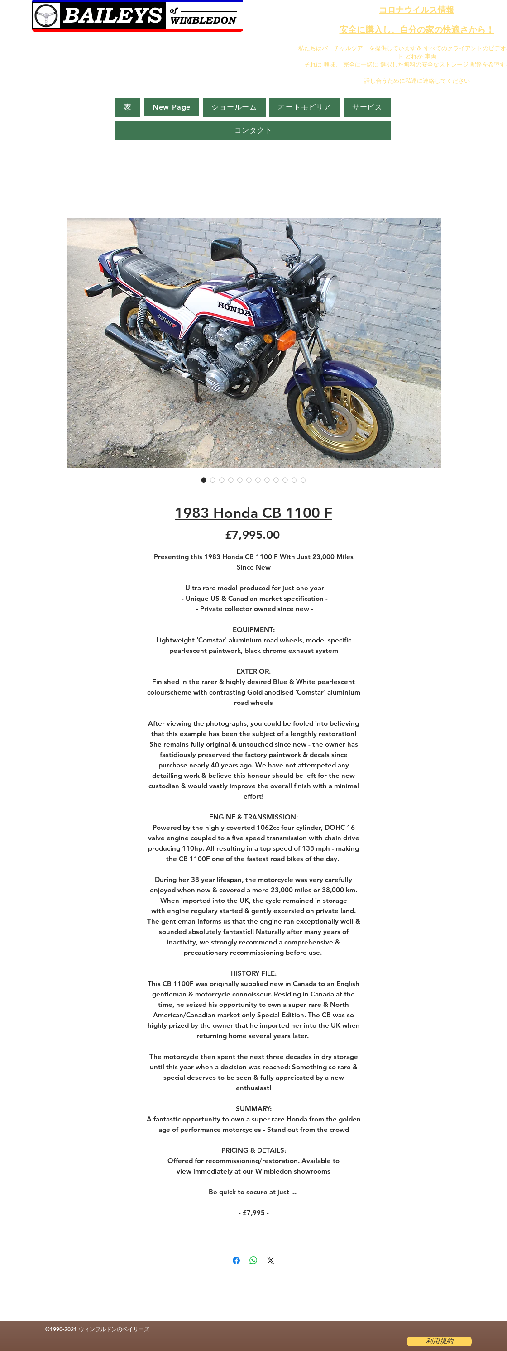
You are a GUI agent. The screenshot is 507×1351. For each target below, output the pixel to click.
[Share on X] (270, 1260)
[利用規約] (439, 1341)
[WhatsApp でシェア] (253, 1260)
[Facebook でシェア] (236, 1260)
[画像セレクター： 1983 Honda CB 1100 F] (203, 479)
